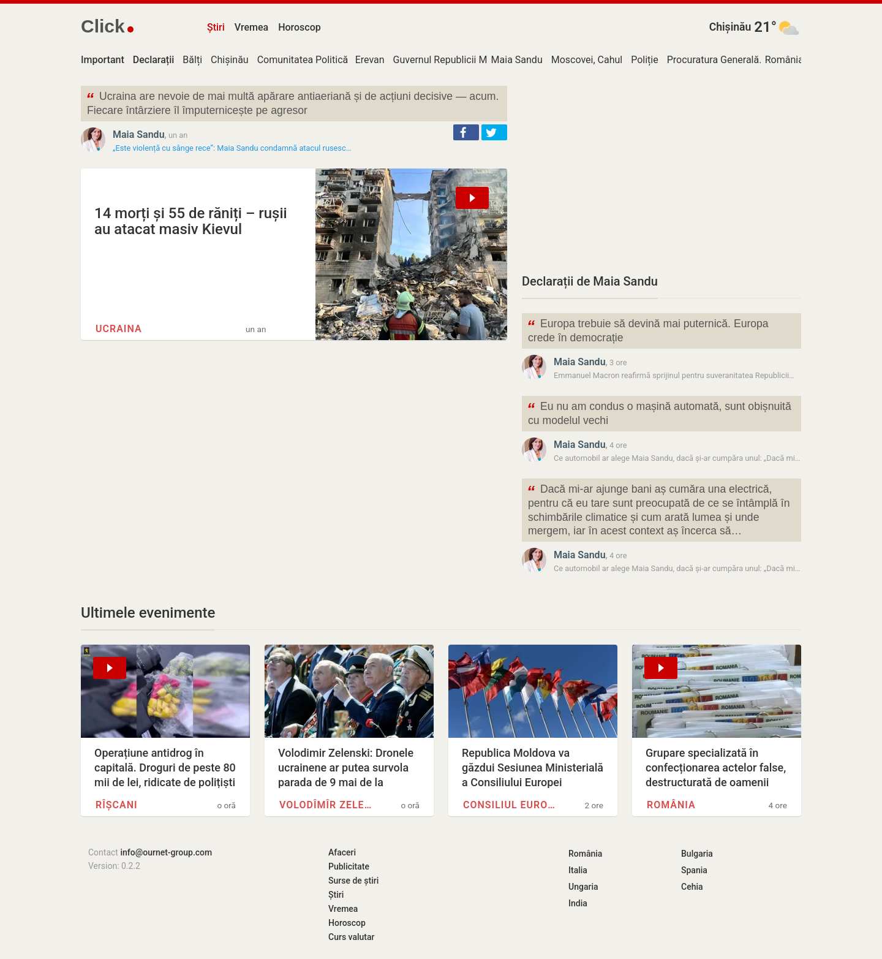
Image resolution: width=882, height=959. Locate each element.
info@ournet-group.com (166, 852)
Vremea (251, 27)
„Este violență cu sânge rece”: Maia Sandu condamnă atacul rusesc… (232, 148)
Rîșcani (117, 805)
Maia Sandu (517, 60)
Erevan (370, 60)
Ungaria (583, 887)
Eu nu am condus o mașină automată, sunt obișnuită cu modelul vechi (659, 412)
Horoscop (299, 27)
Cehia (692, 887)
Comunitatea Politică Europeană (327, 60)
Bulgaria (697, 854)
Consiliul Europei (512, 805)
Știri (216, 27)
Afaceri (342, 852)
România (784, 60)
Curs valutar (351, 937)
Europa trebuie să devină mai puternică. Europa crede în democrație (648, 330)
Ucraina (119, 329)
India (577, 903)
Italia (577, 870)
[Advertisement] (661, 171)
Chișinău (730, 27)
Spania (694, 870)
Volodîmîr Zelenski (328, 805)
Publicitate (348, 866)
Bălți (192, 60)
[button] (466, 132)
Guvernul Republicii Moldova (454, 60)
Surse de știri (353, 880)
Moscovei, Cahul (587, 60)
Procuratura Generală (713, 60)
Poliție (644, 60)
